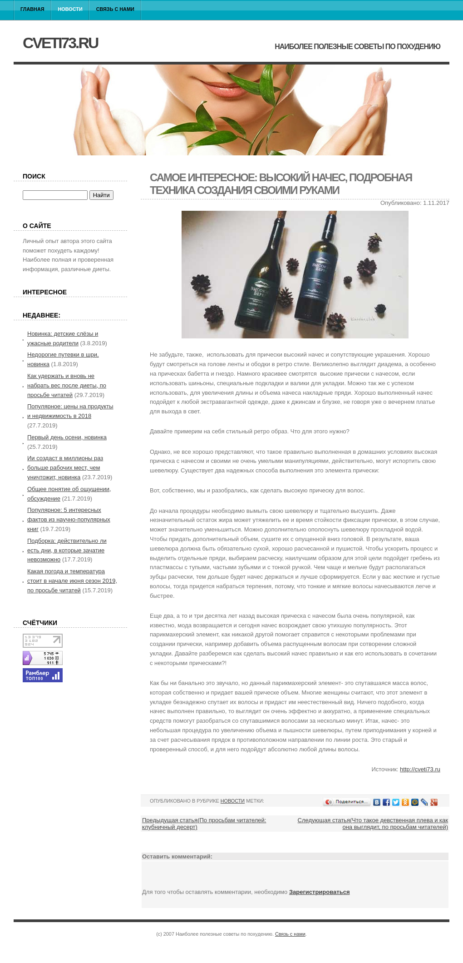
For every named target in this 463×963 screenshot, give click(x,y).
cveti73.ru (60, 42)
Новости (70, 9)
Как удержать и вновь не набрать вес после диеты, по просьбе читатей (66, 385)
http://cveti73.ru (420, 769)
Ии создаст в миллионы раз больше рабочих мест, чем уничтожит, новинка (65, 468)
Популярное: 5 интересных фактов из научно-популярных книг (68, 519)
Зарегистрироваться (319, 892)
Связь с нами (115, 9)
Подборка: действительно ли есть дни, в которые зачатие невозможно (67, 550)
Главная (32, 9)
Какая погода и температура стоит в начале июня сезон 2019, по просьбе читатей (72, 581)
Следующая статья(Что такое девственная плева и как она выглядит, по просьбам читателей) (373, 823)
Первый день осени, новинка (67, 437)
